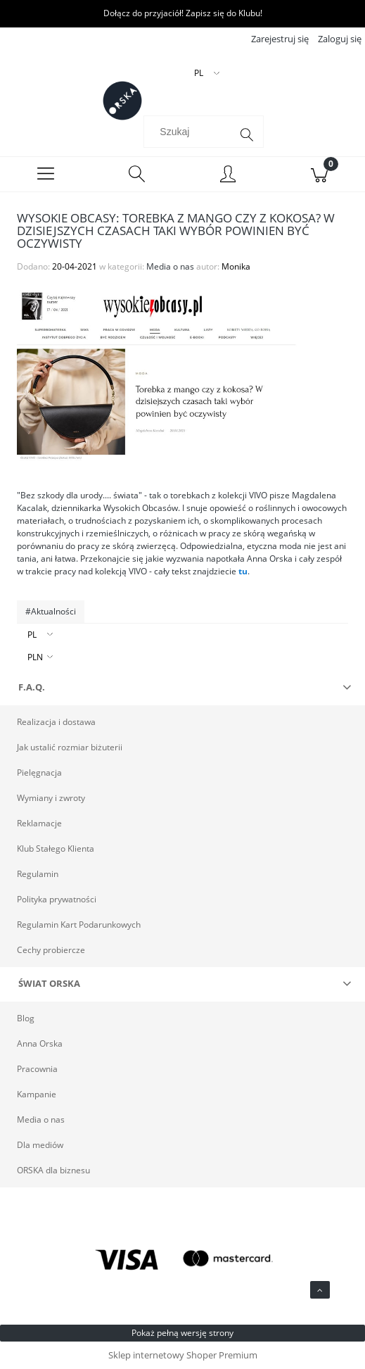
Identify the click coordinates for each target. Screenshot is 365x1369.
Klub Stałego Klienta (55, 848)
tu (243, 571)
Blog (25, 1018)
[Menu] (45, 174)
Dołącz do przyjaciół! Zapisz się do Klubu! (182, 13)
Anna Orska (40, 1043)
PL (32, 635)
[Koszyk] (319, 174)
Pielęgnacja (39, 772)
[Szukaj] (247, 135)
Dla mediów (40, 1145)
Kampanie (36, 1094)
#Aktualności (50, 611)
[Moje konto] (228, 176)
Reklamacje (39, 823)
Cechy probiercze (51, 950)
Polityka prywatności (56, 899)
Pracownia (37, 1069)
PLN (35, 657)
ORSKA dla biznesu (53, 1170)
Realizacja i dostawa (56, 722)
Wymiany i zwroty (51, 798)
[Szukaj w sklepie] (190, 131)
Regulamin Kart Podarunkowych (79, 924)
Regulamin (37, 874)
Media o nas (170, 266)
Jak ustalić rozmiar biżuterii (69, 747)
